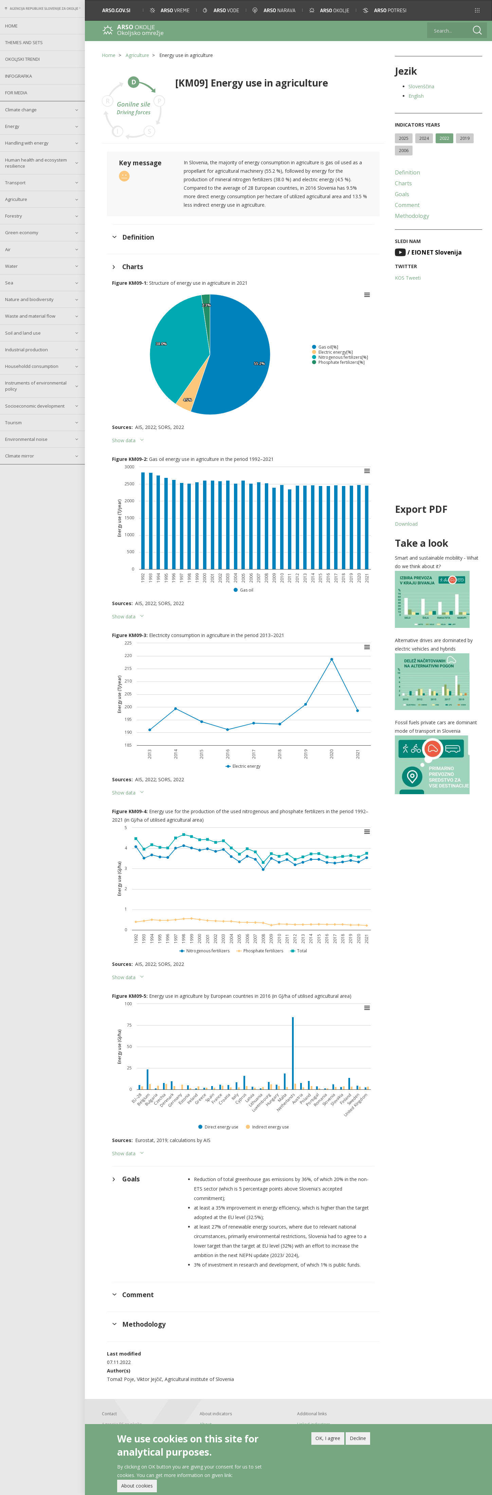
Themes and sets (24, 42)
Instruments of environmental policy (36, 386)
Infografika (18, 76)
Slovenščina (421, 86)
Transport (15, 183)
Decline (358, 1440)
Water (11, 266)
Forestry (13, 216)
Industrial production (26, 350)
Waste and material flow (30, 316)
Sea (9, 283)
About (206, 1424)
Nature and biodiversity (29, 299)
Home (11, 26)
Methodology (412, 216)
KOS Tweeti (408, 278)
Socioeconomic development (35, 406)
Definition (407, 172)
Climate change (21, 110)
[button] (477, 10)
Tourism (13, 422)
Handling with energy (27, 143)
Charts (403, 183)
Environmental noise (26, 439)
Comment (407, 205)
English (416, 96)
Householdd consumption (31, 366)
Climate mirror (19, 456)
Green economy (21, 232)
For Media (16, 93)
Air (8, 249)
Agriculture (16, 199)
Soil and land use (23, 333)
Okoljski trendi (22, 59)
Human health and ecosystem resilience (36, 163)
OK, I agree (327, 1440)
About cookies (137, 1487)
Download (406, 524)
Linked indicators (313, 1424)
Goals (402, 194)
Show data (123, 440)
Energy (12, 126)
